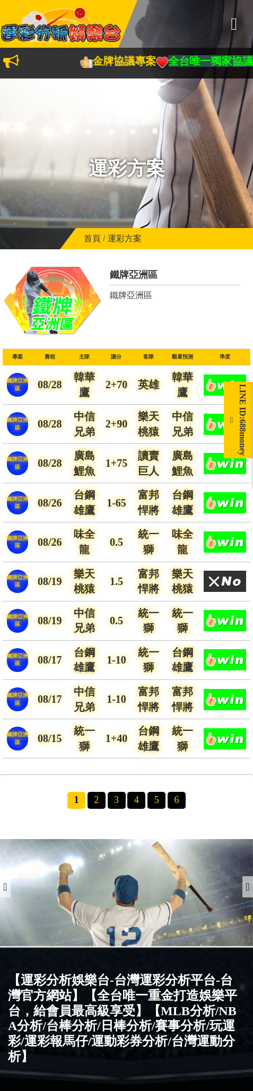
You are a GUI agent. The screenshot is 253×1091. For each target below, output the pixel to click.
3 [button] (142, 930)
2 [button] (126, 930)
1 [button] (111, 930)
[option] (126, 892)
